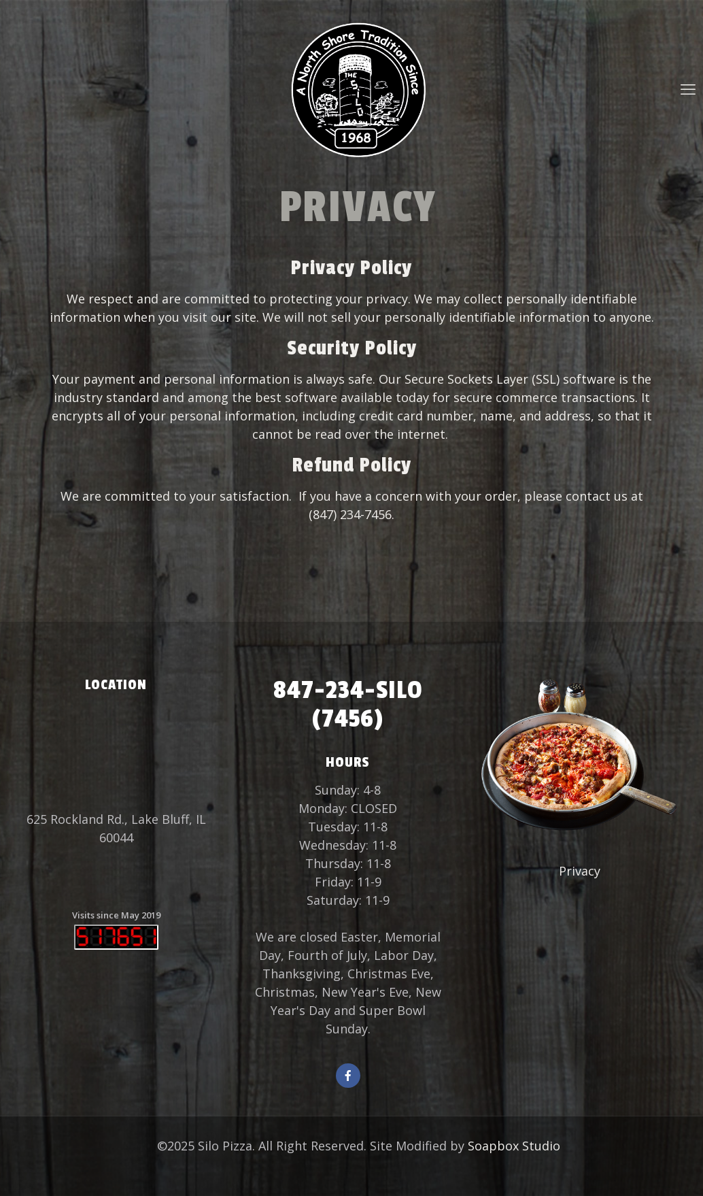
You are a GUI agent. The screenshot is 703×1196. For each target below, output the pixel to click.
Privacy (579, 871)
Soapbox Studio (514, 1145)
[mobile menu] (688, 88)
